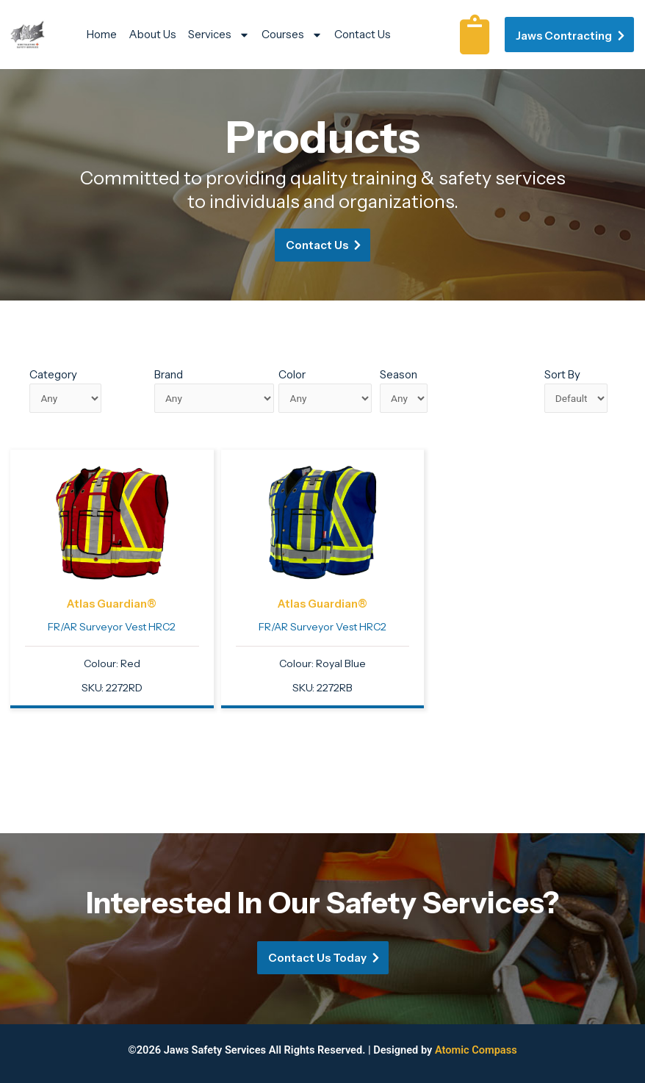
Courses (292, 35)
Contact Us (362, 34)
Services (219, 35)
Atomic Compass (476, 1050)
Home (102, 34)
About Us (152, 34)
